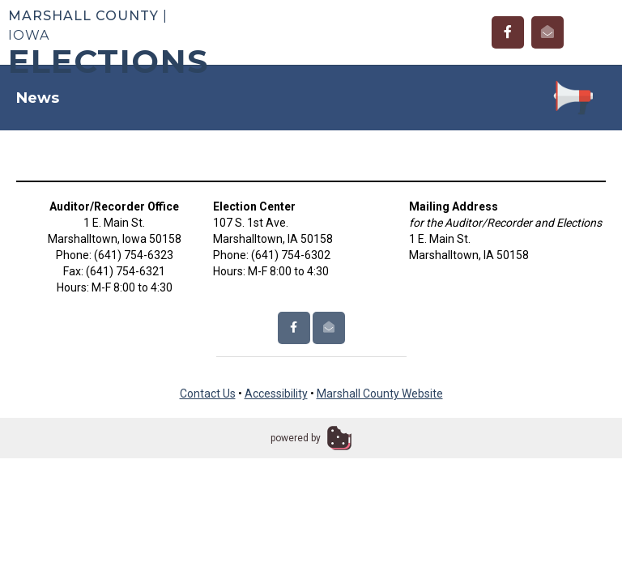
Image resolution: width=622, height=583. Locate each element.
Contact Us (208, 393)
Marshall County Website (380, 393)
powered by (296, 438)
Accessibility (276, 393)
